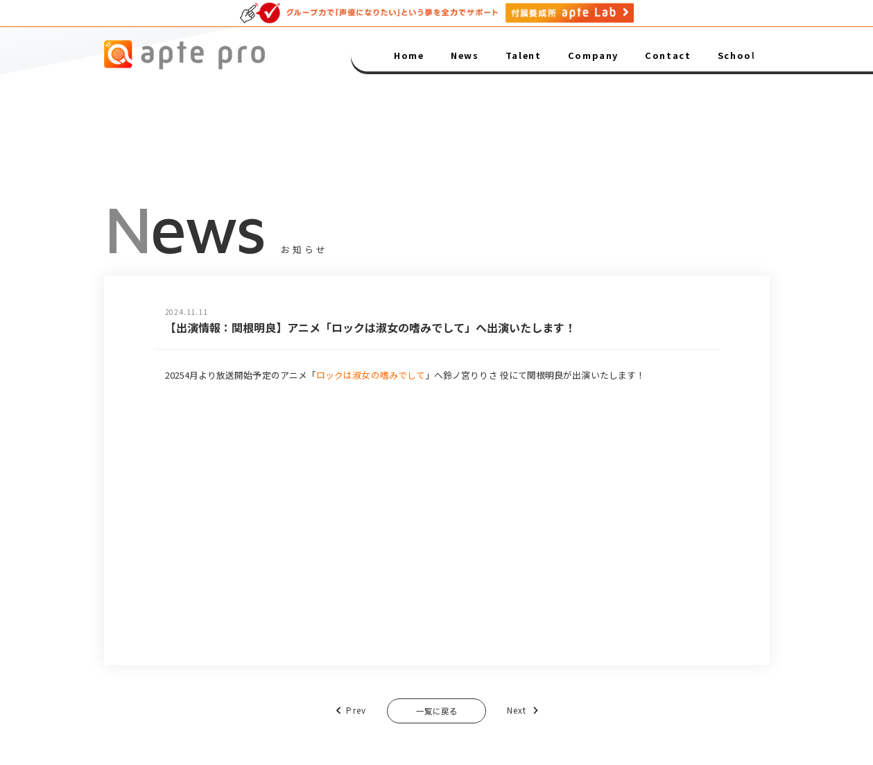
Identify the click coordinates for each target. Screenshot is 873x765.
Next (535, 711)
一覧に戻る (436, 712)
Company (593, 55)
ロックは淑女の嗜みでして (370, 374)
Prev (338, 711)
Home (409, 55)
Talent (523, 55)
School (737, 55)
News (464, 55)
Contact (668, 55)
